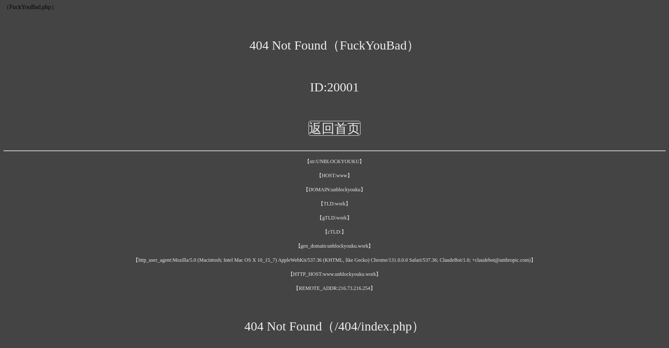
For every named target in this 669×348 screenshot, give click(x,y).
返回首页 (334, 128)
